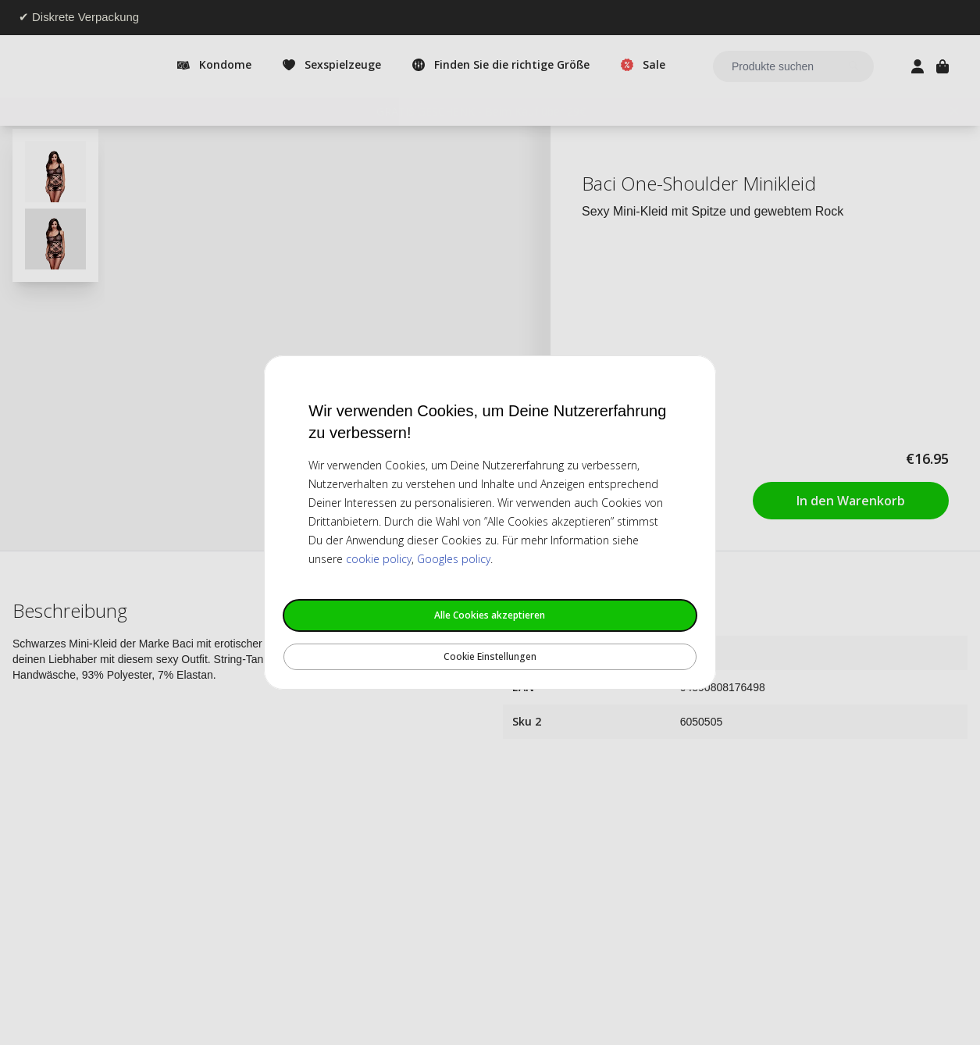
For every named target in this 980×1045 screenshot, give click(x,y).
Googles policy (453, 558)
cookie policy (379, 558)
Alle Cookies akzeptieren (489, 615)
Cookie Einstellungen (490, 656)
